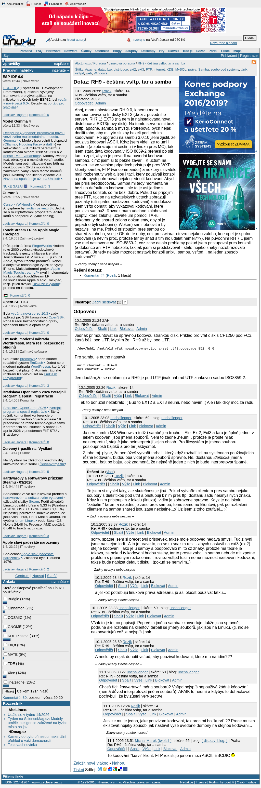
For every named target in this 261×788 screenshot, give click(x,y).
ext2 (133, 69)
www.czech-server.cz (47, 784)
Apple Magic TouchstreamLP (31, 270)
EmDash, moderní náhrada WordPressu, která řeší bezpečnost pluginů (33, 343)
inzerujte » (60, 70)
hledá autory (76, 40)
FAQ (39, 51)
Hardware (53, 51)
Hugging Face (30, 144)
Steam (34, 501)
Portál (212, 51)
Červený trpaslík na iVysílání (27, 449)
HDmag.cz (53, 3)
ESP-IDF (10, 88)
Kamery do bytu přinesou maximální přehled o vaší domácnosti (37, 738)
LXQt (10, 645)
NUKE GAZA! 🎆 (15, 186)
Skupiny (131, 51)
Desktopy (148, 51)
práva (192, 69)
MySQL (180, 69)
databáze (105, 69)
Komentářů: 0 (39, 115)
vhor (110, 474)
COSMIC (13, 618)
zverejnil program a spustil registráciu (32, 409)
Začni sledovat (104, 302)
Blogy (117, 51)
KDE (170, 69)
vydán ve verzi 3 (38, 208)
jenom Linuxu (25, 521)
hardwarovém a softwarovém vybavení (33, 498)
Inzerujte (139, 40)
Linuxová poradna (122, 63)
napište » (61, 64)
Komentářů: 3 (40, 186)
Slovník (173, 51)
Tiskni (78, 772)
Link (113, 329)
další (50, 144)
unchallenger (120, 420)
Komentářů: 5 (39, 472)
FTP (149, 69)
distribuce (121, 69)
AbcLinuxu (17, 710)
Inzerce (201, 784)
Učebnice (102, 51)
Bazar (200, 51)
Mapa (237, 51)
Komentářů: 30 (15, 698)
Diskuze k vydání (46, 284)
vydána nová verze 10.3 (29, 313)
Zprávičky (11, 64)
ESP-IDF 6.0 (13, 77)
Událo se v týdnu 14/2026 (28, 715)
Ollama (10, 144)
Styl (6, 56)
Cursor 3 (10, 193)
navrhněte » (59, 582)
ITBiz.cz (33, 3)
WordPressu (40, 366)
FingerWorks (42, 246)
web (89, 73)
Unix (244, 69)
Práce (225, 51)
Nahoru (118, 765)
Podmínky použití (221, 784)
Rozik (106, 91)
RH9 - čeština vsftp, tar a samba (161, 63)
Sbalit (102, 329)
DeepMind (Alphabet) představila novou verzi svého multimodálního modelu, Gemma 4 (33, 136)
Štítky (79, 69)
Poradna (26, 51)
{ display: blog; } (215, 743)
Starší (52, 576)
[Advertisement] (133, 287)
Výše (118, 398)
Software (70, 51)
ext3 (141, 69)
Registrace (249, 56)
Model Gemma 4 (17, 121)
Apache (90, 69)
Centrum (22, 576)
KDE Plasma (16, 636)
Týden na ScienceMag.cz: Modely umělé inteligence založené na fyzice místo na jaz (37, 723)
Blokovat (127, 329)
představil (27, 359)
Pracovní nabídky (18, 70)
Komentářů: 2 (39, 569)
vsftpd (79, 73)
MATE (11, 654)
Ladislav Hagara (15, 115)
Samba (203, 69)
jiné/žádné (14, 682)
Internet (159, 69)
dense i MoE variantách (21, 156)
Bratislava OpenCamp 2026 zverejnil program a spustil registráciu (34, 394)
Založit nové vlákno (90, 765)
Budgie (11, 599)
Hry (161, 51)
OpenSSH (56, 317)
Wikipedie (24, 204)
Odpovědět (84, 103)
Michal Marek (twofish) (153, 743)
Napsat (38, 576)
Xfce (9, 673)
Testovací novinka (22, 745)
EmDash (36, 363)
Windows (100, 73)
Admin (101, 103)
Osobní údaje (246, 784)
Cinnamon (14, 608)
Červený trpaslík (52, 464)
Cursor (8, 204)
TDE (9, 664)
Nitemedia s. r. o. (109, 784)
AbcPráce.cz (75, 3)
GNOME (12, 627)
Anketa (9, 582)
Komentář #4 (94, 275)
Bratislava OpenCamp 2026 (24, 408)
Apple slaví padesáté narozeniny (31, 542)
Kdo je (187, 51)
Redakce (186, 784)
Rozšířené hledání (223, 43)
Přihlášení (229, 56)
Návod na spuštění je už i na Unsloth (31, 179)
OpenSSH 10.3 (15, 302)
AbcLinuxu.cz (12, 3)
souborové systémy (225, 69)
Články (86, 51)
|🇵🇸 (5, 295)
